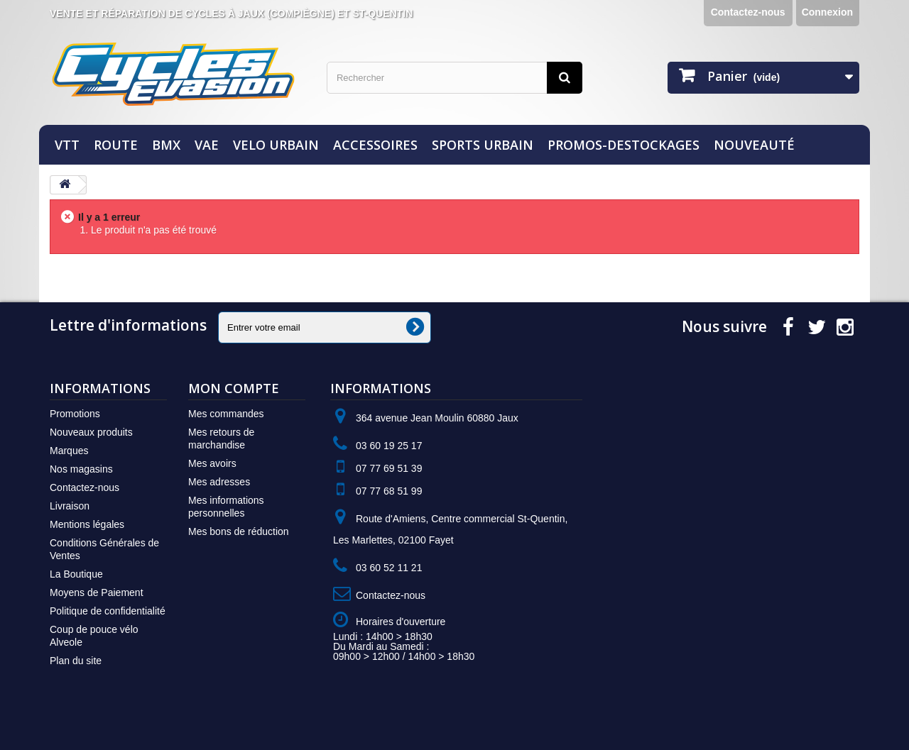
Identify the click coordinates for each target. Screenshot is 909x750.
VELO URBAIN (276, 144)
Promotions (75, 413)
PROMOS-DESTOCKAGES (624, 144)
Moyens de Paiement (96, 592)
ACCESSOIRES (375, 144)
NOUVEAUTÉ (754, 144)
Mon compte (233, 388)
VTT (67, 144)
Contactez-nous (748, 12)
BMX (166, 144)
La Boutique (76, 574)
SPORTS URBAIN (482, 144)
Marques (69, 450)
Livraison (69, 506)
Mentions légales (87, 524)
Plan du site (76, 660)
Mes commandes (226, 413)
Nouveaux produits (91, 432)
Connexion (827, 12)
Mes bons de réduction (238, 531)
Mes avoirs (212, 463)
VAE (207, 144)
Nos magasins (81, 469)
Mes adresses (219, 481)
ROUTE (116, 144)
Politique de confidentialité (107, 611)
